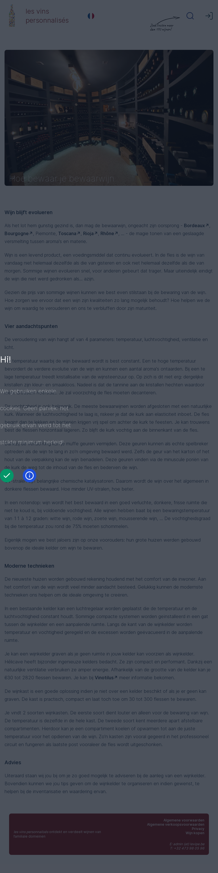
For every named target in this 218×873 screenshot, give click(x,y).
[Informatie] (29, 475)
